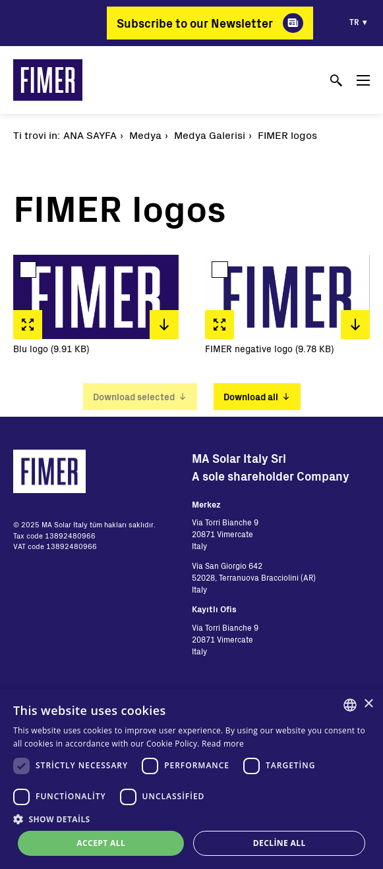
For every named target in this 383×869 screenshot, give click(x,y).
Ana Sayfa (90, 135)
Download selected (134, 396)
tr (354, 21)
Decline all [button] (279, 843)
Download (164, 324)
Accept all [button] (100, 843)
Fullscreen (27, 324)
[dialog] (191, 779)
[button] (191, 819)
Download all (250, 396)
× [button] (368, 704)
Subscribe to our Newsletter (195, 23)
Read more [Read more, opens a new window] (223, 743)
